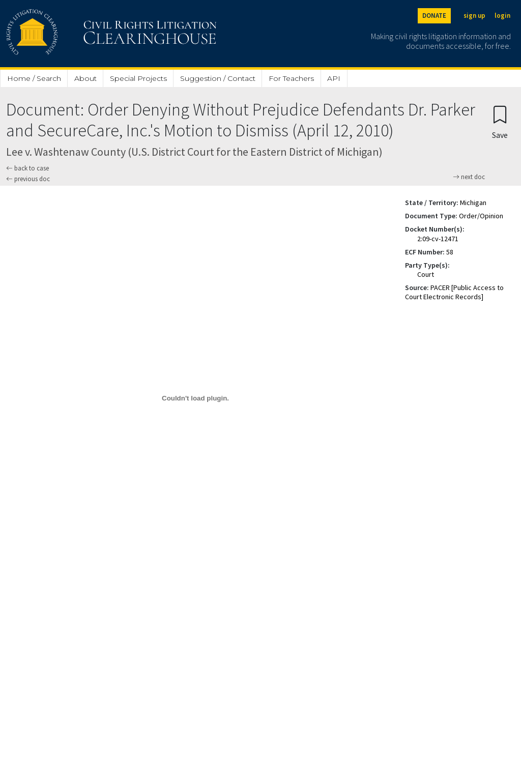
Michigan (473, 202)
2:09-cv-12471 (437, 238)
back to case (27, 168)
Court (425, 274)
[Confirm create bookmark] (500, 122)
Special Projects (138, 78)
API (333, 78)
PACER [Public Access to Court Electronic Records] (454, 292)
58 (449, 251)
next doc (469, 177)
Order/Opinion (481, 215)
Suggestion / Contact (217, 78)
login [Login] (502, 15)
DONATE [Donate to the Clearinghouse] (434, 15)
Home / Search (34, 78)
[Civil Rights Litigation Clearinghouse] (82, 33)
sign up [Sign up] (474, 15)
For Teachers (291, 78)
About (85, 78)
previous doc (28, 179)
